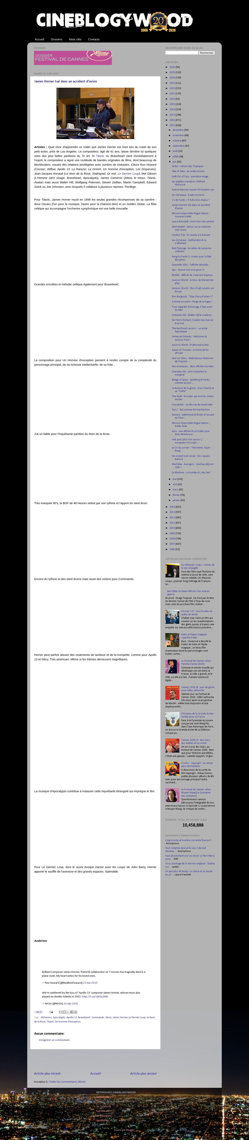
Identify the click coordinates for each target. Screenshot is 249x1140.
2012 (172, 517)
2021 (172, 93)
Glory (108, 1017)
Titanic (100, 156)
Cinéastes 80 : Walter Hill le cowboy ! (192, 315)
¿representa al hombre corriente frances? (188, 840)
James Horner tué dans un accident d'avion (65, 81)
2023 (172, 83)
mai (175, 479)
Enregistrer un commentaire (54, 1040)
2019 (172, 104)
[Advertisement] (95, 1060)
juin (175, 162)
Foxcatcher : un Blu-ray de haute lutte (192, 404)
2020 (172, 99)
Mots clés (75, 39)
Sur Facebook (103, 1106)
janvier (177, 500)
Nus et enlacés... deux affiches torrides (193, 366)
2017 (172, 115)
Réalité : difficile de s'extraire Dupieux (192, 275)
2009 (172, 533)
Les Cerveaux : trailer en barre (188, 195)
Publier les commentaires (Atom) (67, 1082)
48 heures (46, 1017)
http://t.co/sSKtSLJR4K (95, 996)
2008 (172, 539)
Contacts (94, 39)
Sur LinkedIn (102, 1097)
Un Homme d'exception (68, 1022)
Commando (97, 1017)
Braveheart (84, 1017)
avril (175, 484)
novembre (178, 135)
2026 (172, 67)
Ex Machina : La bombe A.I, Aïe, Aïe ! (191, 472)
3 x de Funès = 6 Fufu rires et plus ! (190, 200)
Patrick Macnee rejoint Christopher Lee (193, 190)
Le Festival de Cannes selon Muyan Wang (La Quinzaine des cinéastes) (196, 792)
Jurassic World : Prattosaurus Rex (190, 345)
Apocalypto (59, 1017)
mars (176, 489)
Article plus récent (47, 1074)
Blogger (130, 1130)
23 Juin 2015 (90, 983)
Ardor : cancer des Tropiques (188, 166)
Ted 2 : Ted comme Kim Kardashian (191, 410)
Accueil (39, 39)
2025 (172, 72)
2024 (172, 77)
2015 (172, 125)
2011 (172, 523)
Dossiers (56, 39)
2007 (172, 544)
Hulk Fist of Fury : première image (190, 176)
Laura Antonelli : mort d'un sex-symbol (193, 221)
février (176, 495)
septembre (179, 146)
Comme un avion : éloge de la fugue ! (192, 301)
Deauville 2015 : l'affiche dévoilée (190, 265)
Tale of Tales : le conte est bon (188, 171)
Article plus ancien (143, 1074)
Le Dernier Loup (128, 173)
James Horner (120, 1017)
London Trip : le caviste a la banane (191, 235)
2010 (172, 528)
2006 (172, 549)
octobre (177, 140)
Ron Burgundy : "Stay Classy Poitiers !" (192, 296)
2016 (172, 120)
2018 (172, 109)
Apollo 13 (72, 1017)
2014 (172, 507)
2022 (172, 88)
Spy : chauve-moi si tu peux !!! (188, 270)
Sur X (99, 1102)
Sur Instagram (103, 1116)
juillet (176, 156)
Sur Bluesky (102, 1120)
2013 (172, 512)
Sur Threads (102, 1111)
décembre (178, 130)
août (175, 151)
